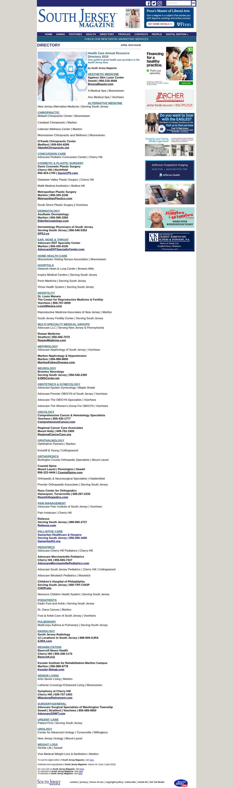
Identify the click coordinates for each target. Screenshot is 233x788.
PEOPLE (157, 34)
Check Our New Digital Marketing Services (116, 39)
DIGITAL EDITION (177, 34)
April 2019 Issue (131, 45)
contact (74, 782)
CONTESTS (141, 34)
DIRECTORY (107, 34)
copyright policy (114, 782)
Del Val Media (157, 782)
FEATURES (75, 34)
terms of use (96, 782)
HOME (48, 34)
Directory (48, 45)
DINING (60, 34)
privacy (84, 782)
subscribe (130, 782)
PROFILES (124, 34)
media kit (143, 782)
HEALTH (91, 34)
